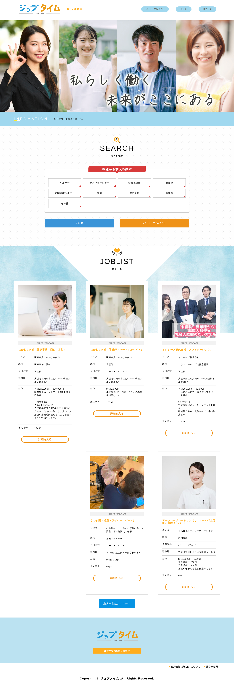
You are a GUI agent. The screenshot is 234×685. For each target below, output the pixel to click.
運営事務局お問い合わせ (117, 651)
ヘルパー (65, 182)
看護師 (169, 182)
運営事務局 (211, 667)
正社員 (184, 9)
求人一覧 (207, 9)
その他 (65, 203)
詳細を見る (45, 439)
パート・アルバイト (155, 9)
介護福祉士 (134, 182)
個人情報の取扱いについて (184, 667)
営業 (99, 193)
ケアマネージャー (99, 182)
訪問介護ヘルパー (64, 193)
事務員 (169, 193)
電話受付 (134, 193)
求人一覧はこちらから (117, 604)
